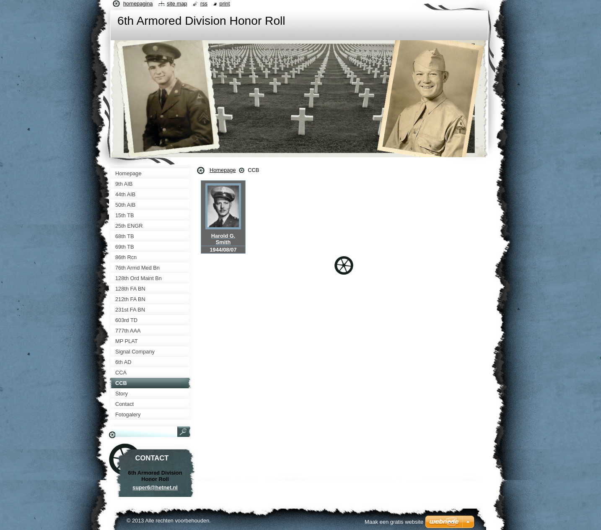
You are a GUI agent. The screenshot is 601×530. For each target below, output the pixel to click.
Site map (177, 3)
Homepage (223, 170)
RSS (203, 3)
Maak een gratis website (394, 522)
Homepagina (138, 3)
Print (225, 3)
